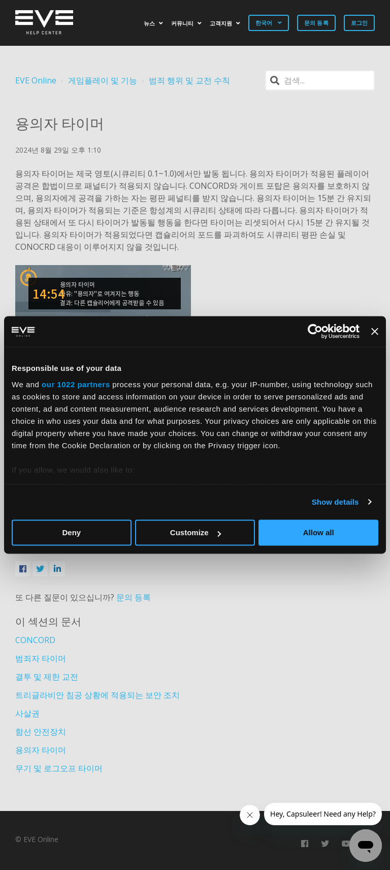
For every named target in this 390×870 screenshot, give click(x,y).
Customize (195, 532)
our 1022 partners (76, 384)
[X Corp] (40, 568)
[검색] (320, 80)
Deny (71, 532)
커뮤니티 (182, 23)
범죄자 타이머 (40, 658)
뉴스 (149, 23)
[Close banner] (374, 331)
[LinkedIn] (57, 568)
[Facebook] (22, 568)
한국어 (264, 22)
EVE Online (35, 80)
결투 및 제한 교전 (46, 676)
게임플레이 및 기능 (102, 80)
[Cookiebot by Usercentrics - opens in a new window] (315, 331)
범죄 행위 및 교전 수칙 (189, 80)
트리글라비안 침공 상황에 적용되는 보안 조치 (97, 695)
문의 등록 (316, 22)
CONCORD (35, 640)
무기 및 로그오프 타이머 (59, 768)
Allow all (318, 532)
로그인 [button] (359, 22)
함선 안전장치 (40, 731)
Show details (335, 502)
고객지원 (221, 23)
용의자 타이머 (40, 750)
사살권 (27, 713)
